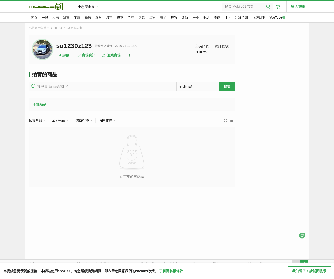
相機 (55, 17)
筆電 (66, 17)
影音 (98, 17)
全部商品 (39, 104)
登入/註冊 (298, 6)
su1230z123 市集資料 (68, 28)
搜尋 (227, 86)
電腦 (77, 17)
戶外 (195, 17)
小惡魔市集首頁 (39, 28)
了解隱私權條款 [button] (171, 271)
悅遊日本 (258, 17)
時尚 (174, 17)
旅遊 (217, 17)
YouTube (277, 18)
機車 (120, 17)
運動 (184, 17)
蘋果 (88, 17)
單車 (131, 17)
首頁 (34, 17)
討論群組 (241, 17)
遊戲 (141, 17)
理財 (228, 17)
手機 (45, 17)
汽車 (109, 17)
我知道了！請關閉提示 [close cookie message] (309, 271)
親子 (163, 17)
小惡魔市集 (86, 7)
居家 (152, 17)
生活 (206, 17)
